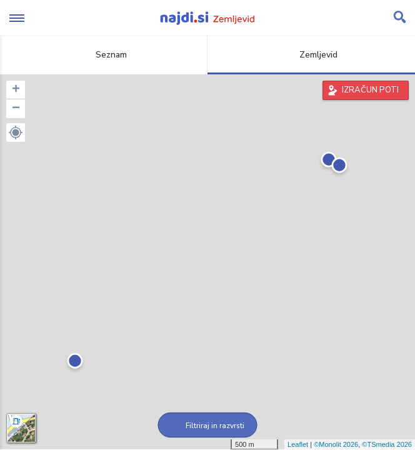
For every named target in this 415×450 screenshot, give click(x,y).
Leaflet (298, 444)
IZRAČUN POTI (370, 90)
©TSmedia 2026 (387, 444)
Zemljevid (311, 55)
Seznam (104, 55)
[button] (15, 132)
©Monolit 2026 (336, 444)
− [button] (16, 108)
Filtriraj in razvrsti (207, 426)
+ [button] (16, 90)
